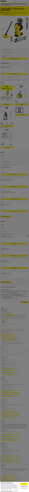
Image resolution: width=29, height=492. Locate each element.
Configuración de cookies (24, 488)
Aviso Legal (11, 491)
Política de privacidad (6, 491)
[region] (14, 487)
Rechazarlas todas (24, 486)
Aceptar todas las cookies (24, 484)
